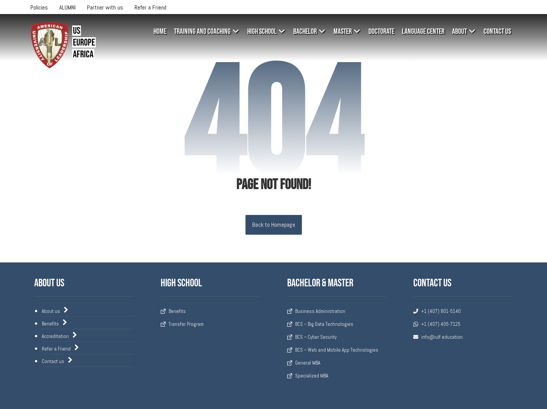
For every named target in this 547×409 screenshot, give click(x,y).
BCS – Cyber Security (312, 337)
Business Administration (316, 311)
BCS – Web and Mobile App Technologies (332, 350)
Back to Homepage (273, 225)
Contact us (57, 361)
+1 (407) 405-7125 (436, 324)
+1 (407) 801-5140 (437, 311)
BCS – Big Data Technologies (320, 324)
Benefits (55, 323)
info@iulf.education (438, 337)
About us (55, 310)
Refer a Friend (60, 348)
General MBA (303, 363)
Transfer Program (182, 324)
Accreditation (59, 336)
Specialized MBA (307, 376)
